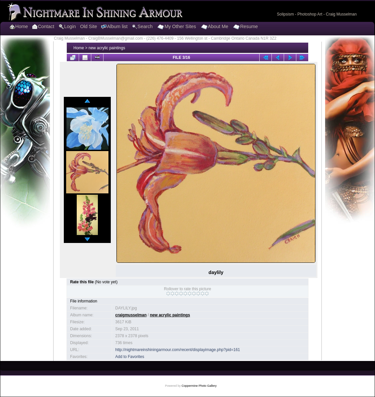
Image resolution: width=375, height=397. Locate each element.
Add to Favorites (129, 356)
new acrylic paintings (107, 48)
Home (78, 48)
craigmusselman (131, 315)
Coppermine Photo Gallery (199, 385)
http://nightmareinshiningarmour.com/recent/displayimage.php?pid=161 (177, 349)
